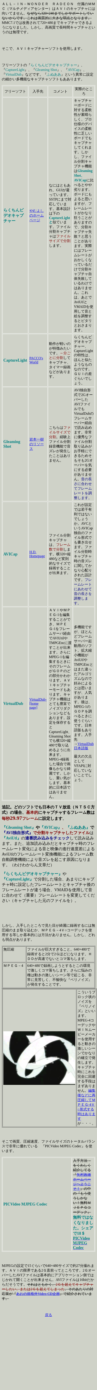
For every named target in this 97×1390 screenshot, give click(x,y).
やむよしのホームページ (36, 215)
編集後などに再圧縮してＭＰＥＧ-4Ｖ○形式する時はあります (86, 1105)
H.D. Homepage (37, 554)
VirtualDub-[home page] (38, 703)
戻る (48, 1315)
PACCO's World (36, 360)
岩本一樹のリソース (36, 444)
